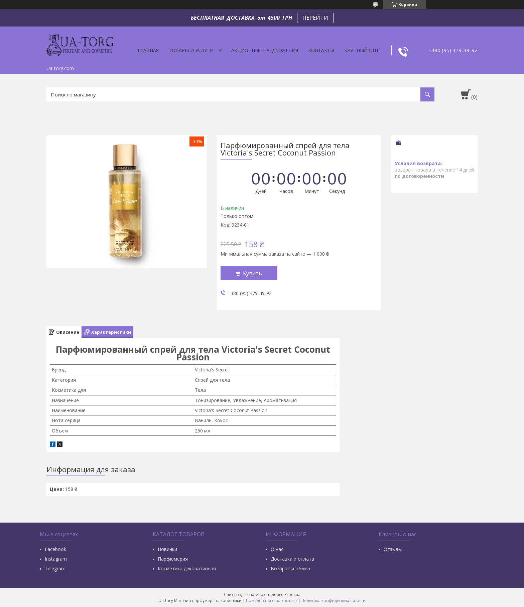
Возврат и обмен (290, 568)
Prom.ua (292, 594)
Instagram (56, 559)
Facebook (55, 549)
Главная (148, 50)
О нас (277, 549)
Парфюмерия (173, 559)
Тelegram (55, 568)
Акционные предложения (264, 50)
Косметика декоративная (187, 568)
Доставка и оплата (292, 559)
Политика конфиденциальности (333, 600)
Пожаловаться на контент (271, 600)
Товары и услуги (191, 50)
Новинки (167, 549)
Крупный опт (361, 50)
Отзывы (393, 549)
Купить (252, 273)
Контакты (321, 50)
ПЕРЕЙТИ (315, 17)
